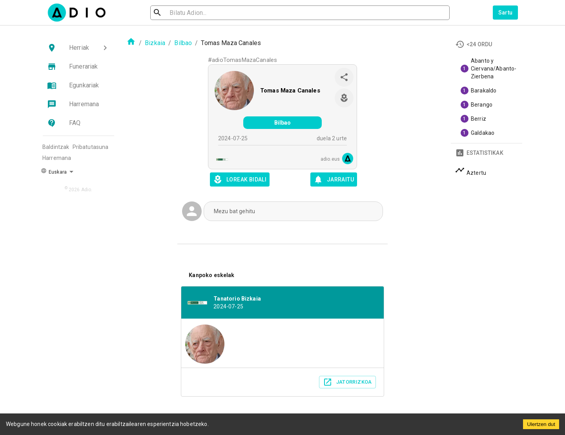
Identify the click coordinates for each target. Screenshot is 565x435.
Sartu (505, 12)
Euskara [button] (54, 171)
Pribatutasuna (91, 147)
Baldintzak (55, 147)
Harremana (56, 158)
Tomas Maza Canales (290, 90)
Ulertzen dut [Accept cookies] (541, 424)
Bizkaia (155, 43)
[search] (183, 13)
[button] (78, 47)
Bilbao (183, 43)
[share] (344, 77)
